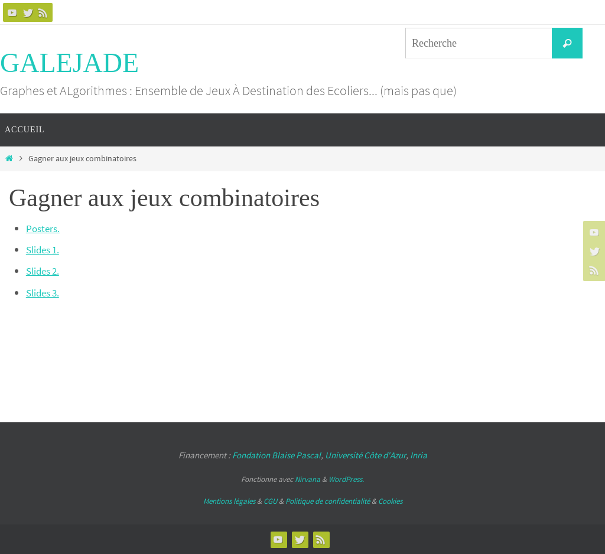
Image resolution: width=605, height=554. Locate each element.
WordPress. (346, 479)
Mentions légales (229, 501)
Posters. (44, 228)
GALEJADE (69, 63)
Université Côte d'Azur (365, 455)
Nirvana (307, 479)
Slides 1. (44, 249)
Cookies (390, 501)
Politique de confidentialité (327, 501)
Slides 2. (44, 271)
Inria (418, 455)
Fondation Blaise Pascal (276, 455)
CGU (270, 501)
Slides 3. (44, 292)
